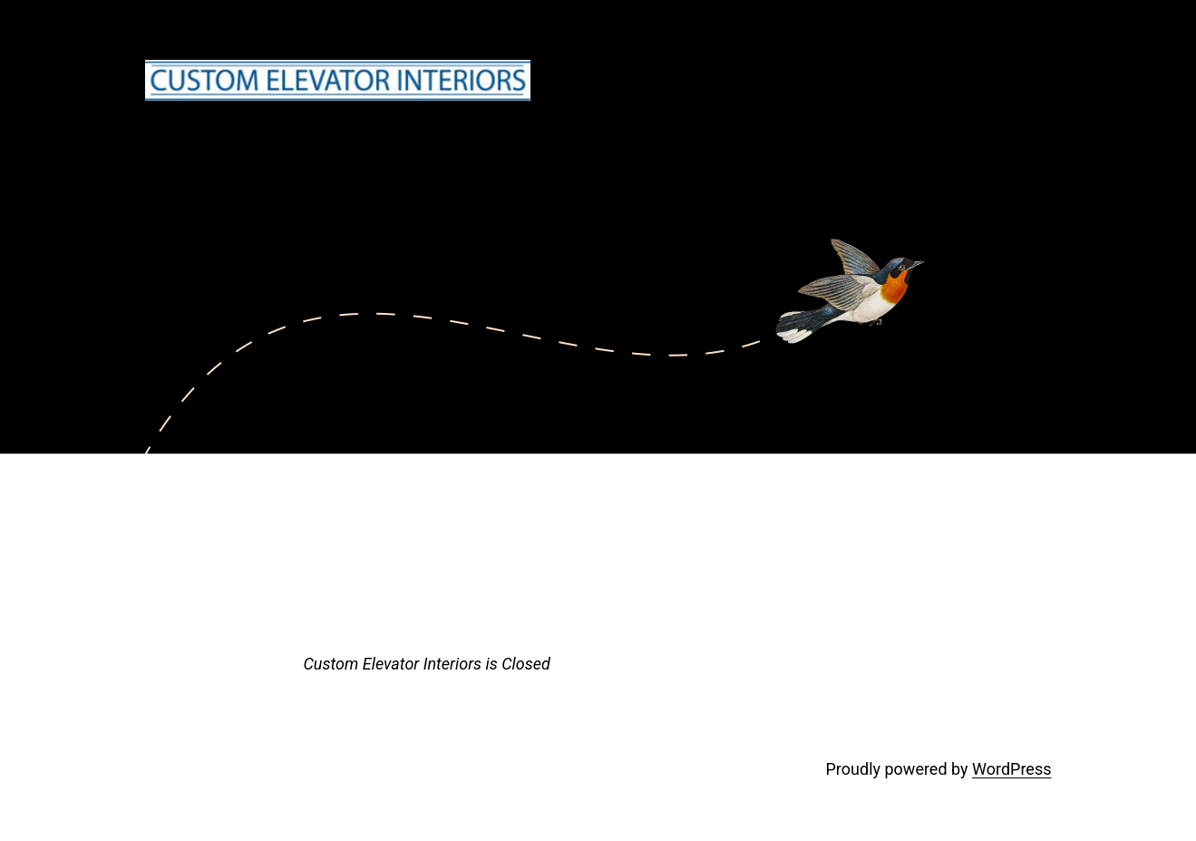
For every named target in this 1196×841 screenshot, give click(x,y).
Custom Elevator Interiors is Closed (427, 663)
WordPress (1011, 768)
